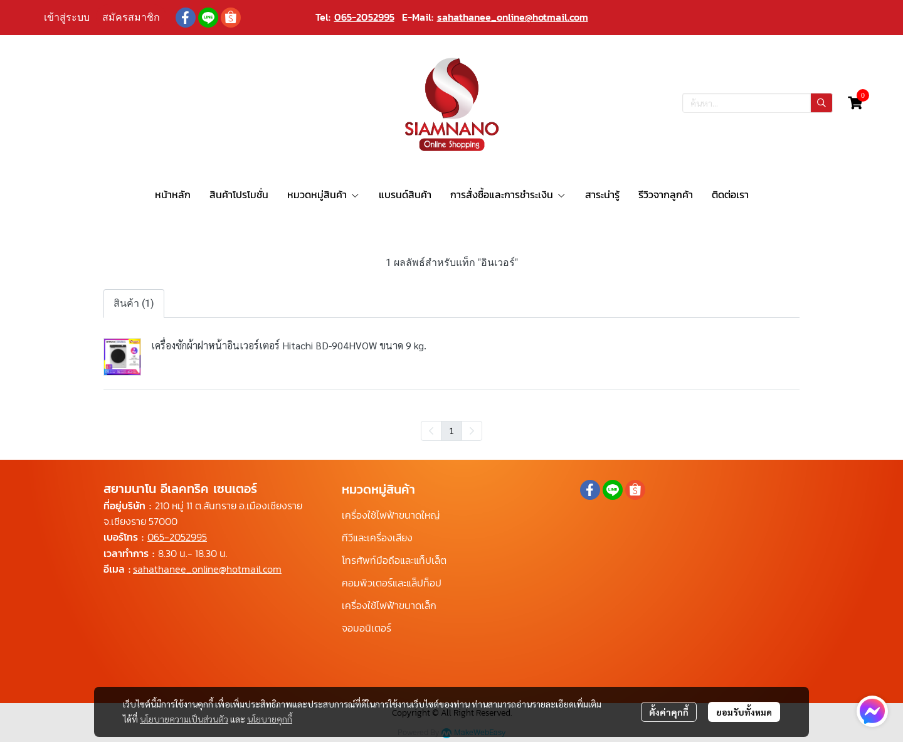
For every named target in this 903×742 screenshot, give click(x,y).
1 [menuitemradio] (451, 430)
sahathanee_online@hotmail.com (512, 16)
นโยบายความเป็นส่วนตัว (184, 718)
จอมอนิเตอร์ (366, 627)
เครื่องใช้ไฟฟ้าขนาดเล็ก (389, 605)
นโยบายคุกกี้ (269, 718)
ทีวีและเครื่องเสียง (377, 537)
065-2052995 (364, 16)
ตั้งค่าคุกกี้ (669, 712)
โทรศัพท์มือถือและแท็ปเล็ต (394, 560)
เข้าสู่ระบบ (67, 17)
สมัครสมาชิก (131, 17)
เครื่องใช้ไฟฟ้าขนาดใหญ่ (391, 514)
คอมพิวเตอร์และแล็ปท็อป (391, 582)
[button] (757, 103)
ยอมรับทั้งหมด (744, 712)
